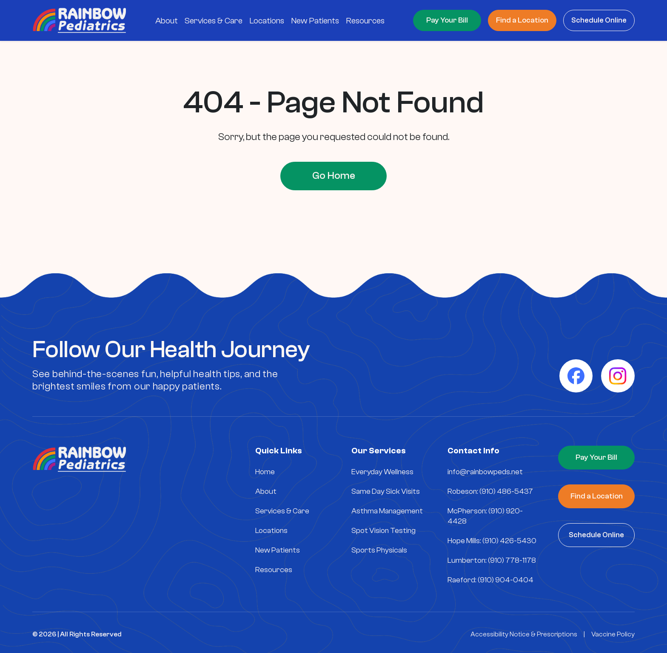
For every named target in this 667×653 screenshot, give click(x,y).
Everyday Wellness (382, 471)
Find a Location (522, 20)
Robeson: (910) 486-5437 (490, 491)
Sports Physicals (379, 550)
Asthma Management (387, 511)
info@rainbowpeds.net (485, 471)
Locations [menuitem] (266, 21)
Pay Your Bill (447, 20)
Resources (273, 569)
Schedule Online (599, 20)
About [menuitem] (166, 21)
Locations (271, 530)
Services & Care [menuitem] (213, 21)
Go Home (333, 175)
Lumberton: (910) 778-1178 (492, 560)
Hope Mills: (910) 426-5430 (492, 540)
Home (265, 471)
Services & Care (282, 511)
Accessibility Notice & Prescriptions (523, 634)
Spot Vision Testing (383, 530)
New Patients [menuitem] (315, 21)
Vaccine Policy (613, 634)
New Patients (277, 550)
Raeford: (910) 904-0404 (490, 580)
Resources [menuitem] (365, 21)
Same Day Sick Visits (385, 491)
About (265, 491)
